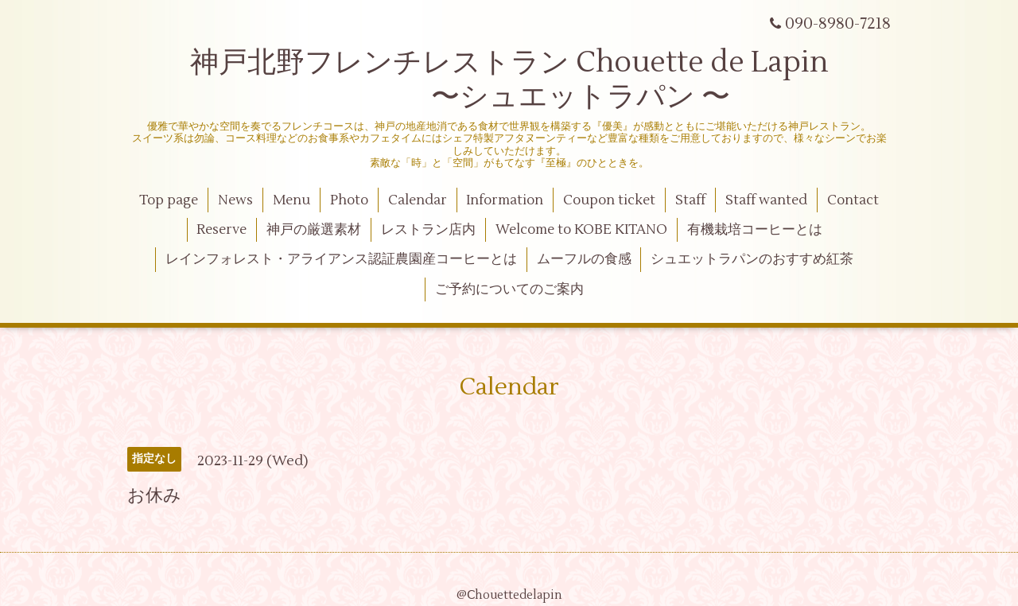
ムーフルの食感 (584, 259)
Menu (291, 200)
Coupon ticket (609, 200)
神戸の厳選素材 (313, 230)
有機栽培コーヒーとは (754, 230)
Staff (690, 200)
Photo (349, 200)
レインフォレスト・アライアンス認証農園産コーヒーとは (341, 259)
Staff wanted (766, 200)
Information (504, 200)
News (235, 200)
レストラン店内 (428, 230)
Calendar (417, 200)
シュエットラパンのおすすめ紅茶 (752, 259)
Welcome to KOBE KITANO (581, 230)
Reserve (221, 230)
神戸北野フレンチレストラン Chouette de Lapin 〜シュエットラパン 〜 (509, 80)
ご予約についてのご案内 (509, 289)
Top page (168, 200)
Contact (853, 200)
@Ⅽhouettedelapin (509, 595)
